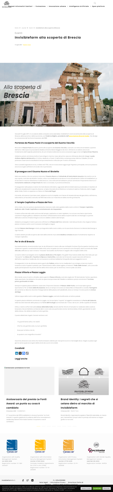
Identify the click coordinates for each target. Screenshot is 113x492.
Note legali (43, 482)
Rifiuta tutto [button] (106, 488)
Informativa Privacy (58, 482)
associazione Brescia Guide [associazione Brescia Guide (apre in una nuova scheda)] (79, 140)
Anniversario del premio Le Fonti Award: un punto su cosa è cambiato (26, 407)
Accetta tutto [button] (97, 488)
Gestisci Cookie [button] (86, 488)
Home (17, 32)
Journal (24, 32)
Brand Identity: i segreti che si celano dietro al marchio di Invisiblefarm (79, 407)
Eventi (31, 32)
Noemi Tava (27, 48)
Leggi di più (68, 490)
